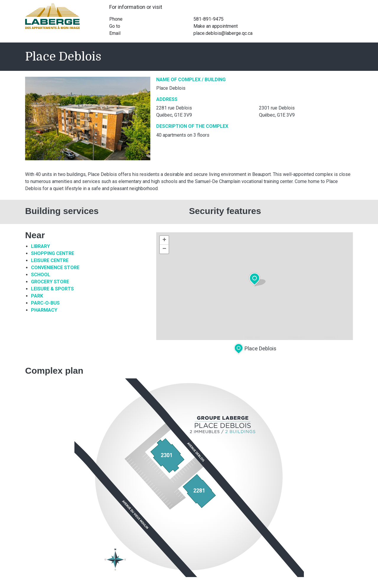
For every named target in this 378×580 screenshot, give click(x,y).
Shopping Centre (52, 253)
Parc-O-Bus (45, 303)
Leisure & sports (52, 289)
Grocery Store (50, 282)
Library (40, 246)
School (40, 274)
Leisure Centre (50, 260)
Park (37, 296)
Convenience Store (55, 267)
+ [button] (164, 240)
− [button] (164, 249)
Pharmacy (44, 310)
